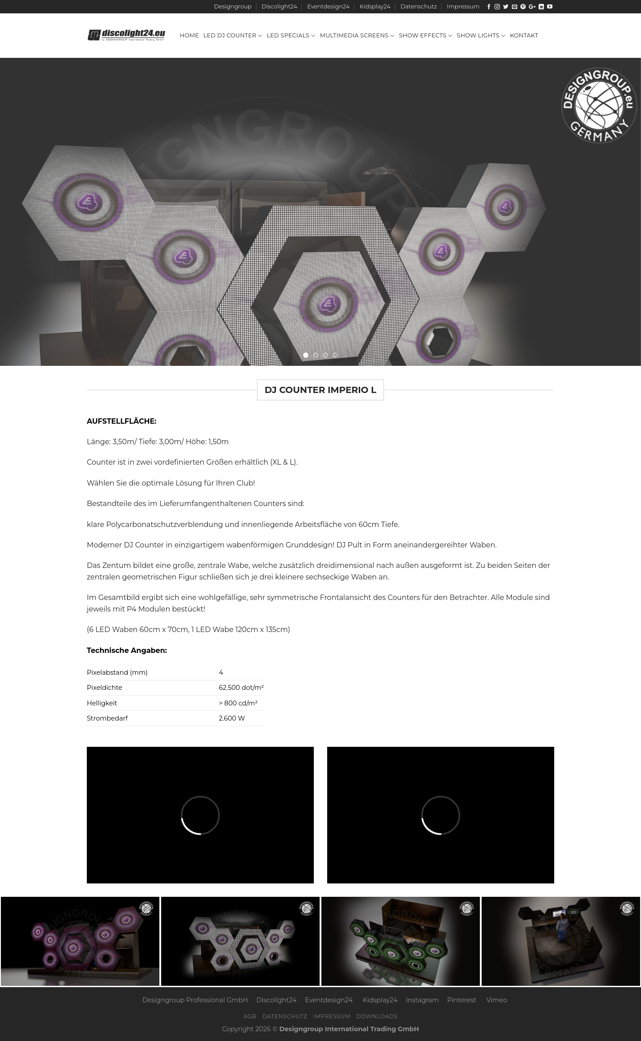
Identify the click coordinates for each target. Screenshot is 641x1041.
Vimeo (497, 1000)
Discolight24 (279, 6)
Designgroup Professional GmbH (195, 1000)
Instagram (422, 1000)
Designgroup (233, 6)
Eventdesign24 (328, 6)
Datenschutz (419, 6)
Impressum (463, 6)
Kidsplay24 (375, 6)
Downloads (377, 1016)
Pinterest (461, 1000)
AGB (249, 1016)
